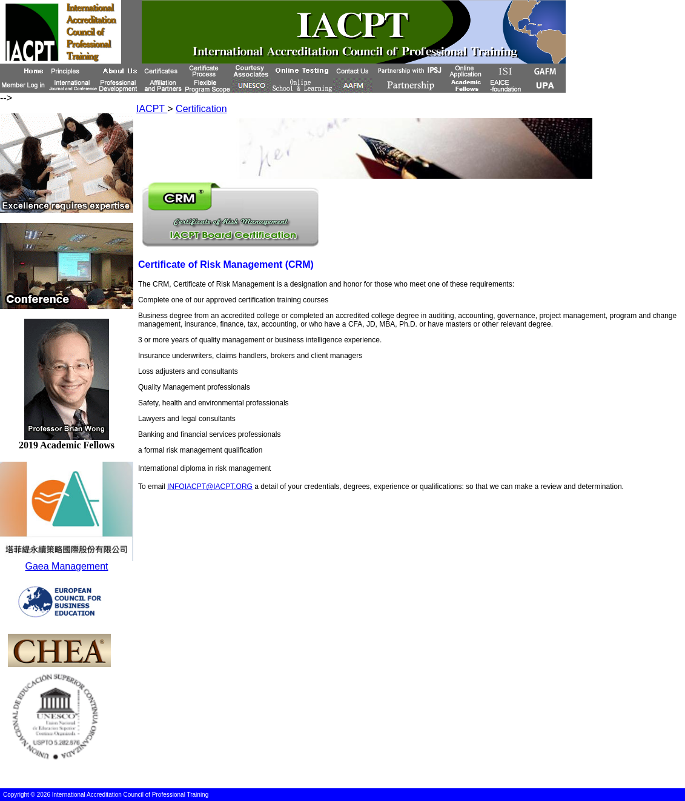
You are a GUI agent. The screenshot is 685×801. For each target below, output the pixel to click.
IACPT (151, 109)
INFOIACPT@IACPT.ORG (210, 486)
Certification (201, 109)
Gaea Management (66, 566)
